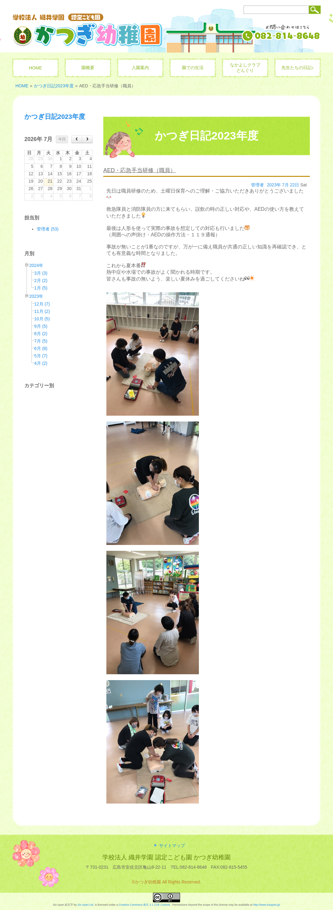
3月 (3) (40, 273)
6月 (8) (40, 348)
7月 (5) (40, 341)
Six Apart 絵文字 (63, 904)
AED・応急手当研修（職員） (139, 170)
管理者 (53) (48, 228)
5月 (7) (40, 355)
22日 (294, 184)
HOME (21, 85)
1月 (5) (40, 287)
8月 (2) (40, 333)
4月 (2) (40, 363)
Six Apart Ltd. (85, 904)
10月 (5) (42, 318)
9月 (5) (40, 326)
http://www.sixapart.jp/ (266, 904)
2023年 (36, 296)
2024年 (36, 265)
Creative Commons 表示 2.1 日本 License (144, 904)
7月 (285, 184)
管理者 (257, 184)
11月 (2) (42, 311)
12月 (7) (42, 303)
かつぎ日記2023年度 (54, 85)
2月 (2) (40, 280)
